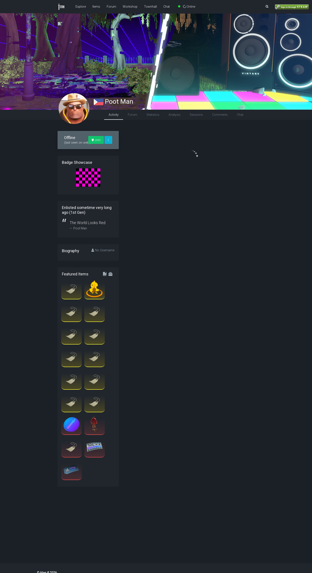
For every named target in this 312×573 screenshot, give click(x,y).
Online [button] (186, 6)
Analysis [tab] (174, 114)
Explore (81, 6)
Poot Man (113, 101)
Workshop (130, 6)
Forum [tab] (132, 114)
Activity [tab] (114, 114)
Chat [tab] (240, 114)
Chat (166, 6)
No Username (102, 250)
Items (96, 6)
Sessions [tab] (196, 114)
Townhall (150, 6)
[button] (267, 6)
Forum (111, 6)
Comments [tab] (220, 114)
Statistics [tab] (152, 114)
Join (96, 140)
